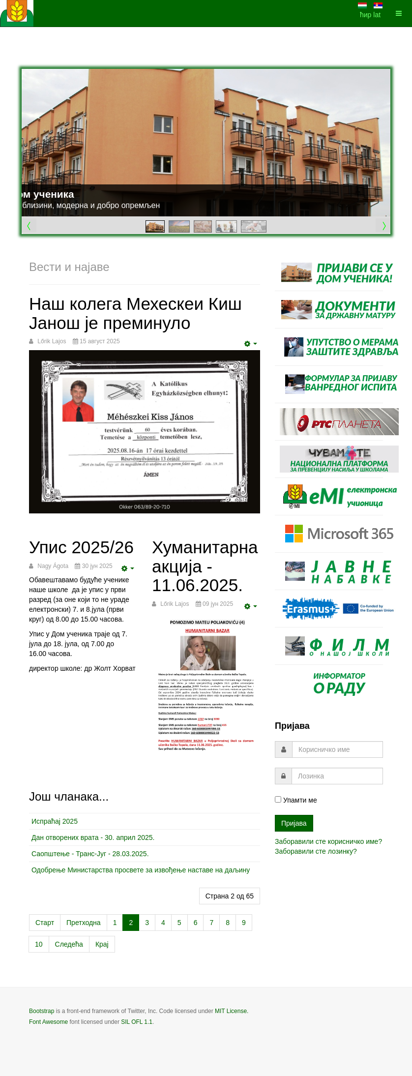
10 (39, 944)
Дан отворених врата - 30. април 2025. (92, 837)
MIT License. (231, 1011)
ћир (366, 15)
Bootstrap (41, 1011)
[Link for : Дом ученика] (206, 142)
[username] (337, 749)
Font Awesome (48, 1021)
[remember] (278, 799)
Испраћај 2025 (54, 821)
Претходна (83, 923)
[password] (337, 776)
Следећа (69, 944)
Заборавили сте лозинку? (316, 851)
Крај (102, 944)
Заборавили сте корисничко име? (328, 841)
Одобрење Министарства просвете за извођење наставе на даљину (140, 870)
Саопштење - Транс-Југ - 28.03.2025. (90, 854)
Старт (44, 923)
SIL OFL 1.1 (136, 1021)
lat (377, 15)
